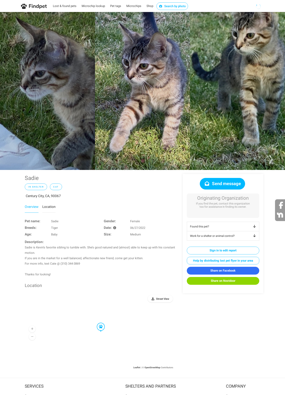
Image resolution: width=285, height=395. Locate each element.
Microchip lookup (93, 6)
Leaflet (136, 367)
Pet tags (115, 6)
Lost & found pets (64, 6)
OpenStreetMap (152, 367)
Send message (222, 183)
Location (48, 207)
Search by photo (172, 6)
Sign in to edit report (223, 250)
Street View (162, 298)
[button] (98, 323)
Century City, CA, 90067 (43, 196)
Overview (32, 207)
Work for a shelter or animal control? (223, 235)
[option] (47, 91)
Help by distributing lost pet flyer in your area (223, 260)
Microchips (133, 6)
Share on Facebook (223, 270)
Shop (149, 6)
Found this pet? (223, 226)
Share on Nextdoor (223, 281)
